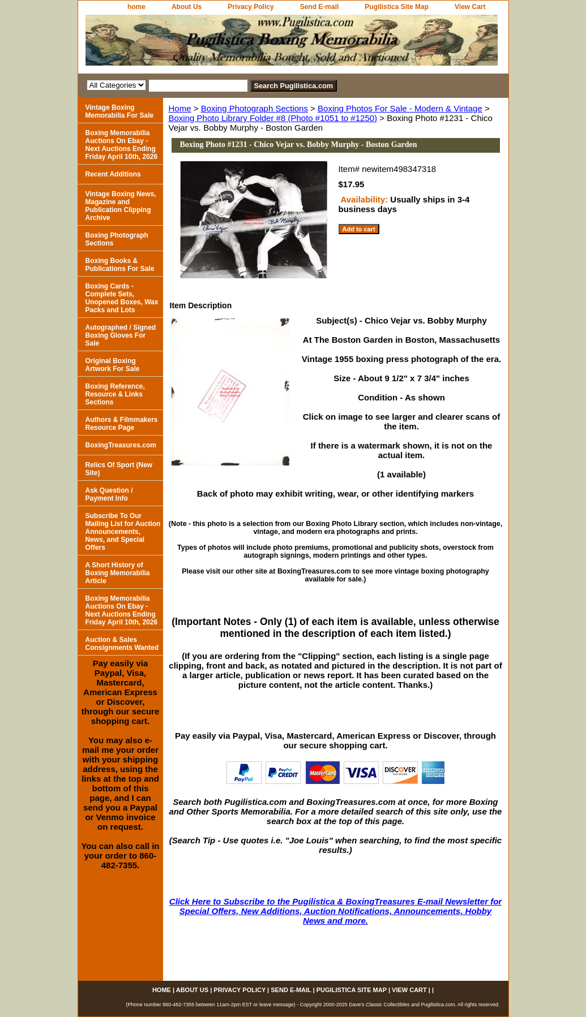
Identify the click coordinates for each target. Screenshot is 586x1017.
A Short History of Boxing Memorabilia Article (117, 573)
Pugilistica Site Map (397, 7)
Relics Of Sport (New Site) (119, 469)
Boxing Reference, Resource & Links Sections (115, 394)
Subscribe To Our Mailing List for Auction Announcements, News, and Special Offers (123, 531)
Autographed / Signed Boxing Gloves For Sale (120, 335)
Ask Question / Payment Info (109, 494)
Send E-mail (319, 7)
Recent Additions (113, 174)
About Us (187, 7)
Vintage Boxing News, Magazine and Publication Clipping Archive (120, 206)
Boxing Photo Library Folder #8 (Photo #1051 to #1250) (273, 118)
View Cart (470, 7)
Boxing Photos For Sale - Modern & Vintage (400, 108)
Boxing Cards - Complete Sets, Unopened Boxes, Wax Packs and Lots (122, 298)
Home (180, 108)
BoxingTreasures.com (120, 445)
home (136, 7)
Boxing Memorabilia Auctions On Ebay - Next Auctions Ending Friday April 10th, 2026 (121, 145)
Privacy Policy (250, 7)
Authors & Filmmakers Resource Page (121, 424)
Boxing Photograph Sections (254, 108)
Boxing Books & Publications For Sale (120, 265)
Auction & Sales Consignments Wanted (122, 644)
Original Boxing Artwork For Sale (112, 365)
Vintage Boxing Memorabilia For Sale (119, 111)
